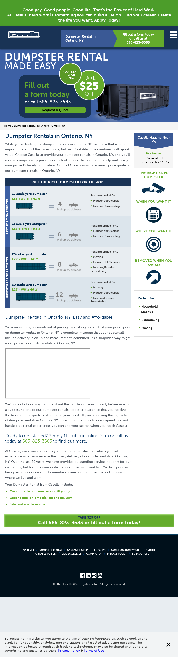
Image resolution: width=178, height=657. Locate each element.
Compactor (94, 614)
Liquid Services (71, 614)
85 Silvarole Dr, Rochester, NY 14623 (154, 160)
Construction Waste (125, 610)
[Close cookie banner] (168, 645)
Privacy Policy (117, 614)
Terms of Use (140, 614)
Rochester (154, 153)
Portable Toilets (45, 614)
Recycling (99, 610)
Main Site (28, 610)
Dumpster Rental (50, 610)
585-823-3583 (138, 42)
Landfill (150, 610)
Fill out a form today (138, 34)
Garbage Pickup (77, 610)
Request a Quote (55, 110)
